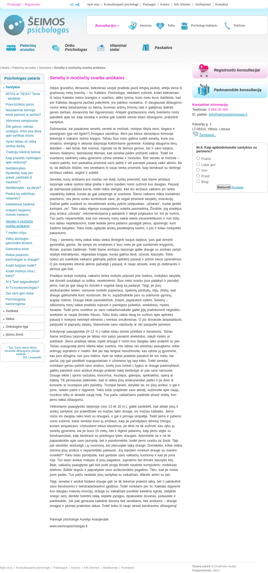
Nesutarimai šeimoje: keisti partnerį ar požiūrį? (23, 112)
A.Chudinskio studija (223, 566)
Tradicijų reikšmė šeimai (23, 152)
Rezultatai (237, 187)
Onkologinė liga (17, 327)
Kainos (165, 4)
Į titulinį (4, 67)
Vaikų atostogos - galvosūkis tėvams (19, 241)
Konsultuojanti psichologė (121, 4)
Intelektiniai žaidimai (20, 204)
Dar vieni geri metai (20, 293)
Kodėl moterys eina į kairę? (20, 273)
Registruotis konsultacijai (237, 70)
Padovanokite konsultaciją (238, 90)
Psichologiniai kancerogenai (15, 301)
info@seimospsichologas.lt (228, 114)
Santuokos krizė (17, 249)
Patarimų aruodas (24, 67)
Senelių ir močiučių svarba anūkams (79, 67)
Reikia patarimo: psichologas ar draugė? (22, 257)
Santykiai (45, 67)
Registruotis (32, 4)
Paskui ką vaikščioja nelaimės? (20, 196)
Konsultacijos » (107, 26)
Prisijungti (14, 4)
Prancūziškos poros (20, 104)
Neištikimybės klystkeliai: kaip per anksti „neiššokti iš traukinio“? (19, 175)
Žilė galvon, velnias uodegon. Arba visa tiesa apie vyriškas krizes (23, 131)
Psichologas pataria (22, 78)
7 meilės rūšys (16, 233)
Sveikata (12, 311)
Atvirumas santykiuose (22, 121)
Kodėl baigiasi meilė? (21, 265)
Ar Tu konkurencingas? (22, 288)
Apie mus (93, 4)
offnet (216, 570)
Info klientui (182, 4)
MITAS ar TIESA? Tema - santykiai (23, 96)
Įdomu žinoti (14, 334)
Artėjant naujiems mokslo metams (18, 212)
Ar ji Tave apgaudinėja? (22, 282)
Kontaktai (221, 4)
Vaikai (10, 319)
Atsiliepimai (203, 4)
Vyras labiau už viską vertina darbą (21, 144)
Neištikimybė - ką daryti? (23, 188)
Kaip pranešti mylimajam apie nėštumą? (23, 160)
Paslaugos (149, 4)
